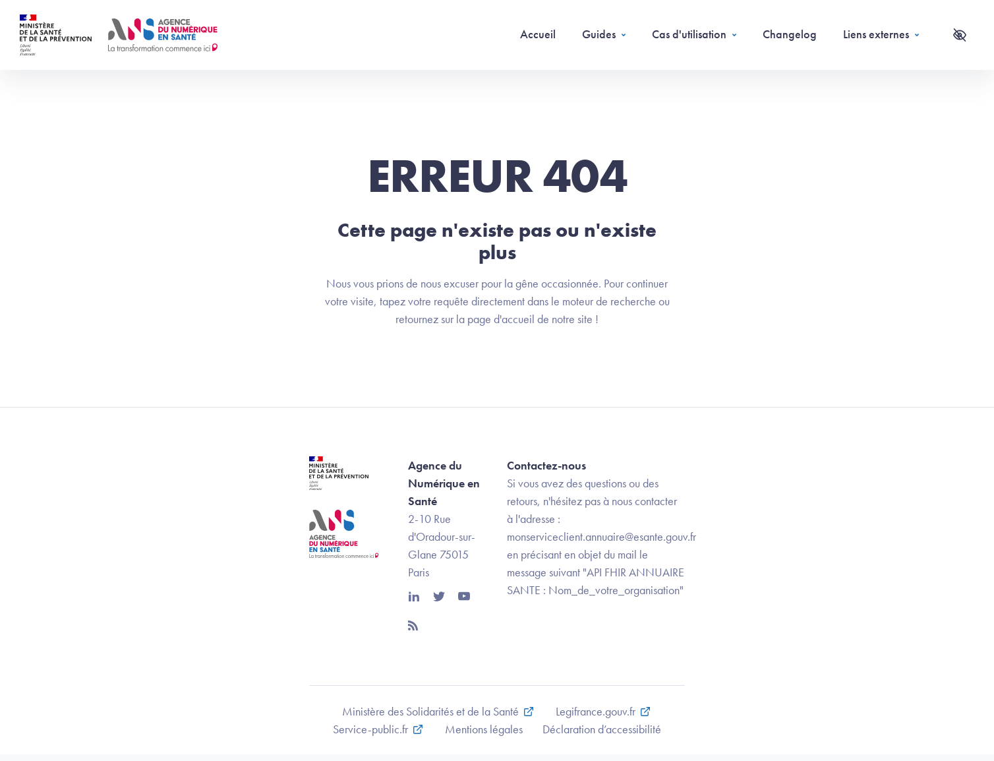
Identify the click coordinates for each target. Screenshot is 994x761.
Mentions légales (484, 729)
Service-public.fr (370, 729)
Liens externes (876, 34)
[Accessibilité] (959, 34)
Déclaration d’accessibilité (601, 729)
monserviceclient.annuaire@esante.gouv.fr (601, 536)
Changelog (790, 34)
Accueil (538, 34)
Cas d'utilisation (689, 34)
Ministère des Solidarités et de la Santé (430, 711)
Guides (599, 34)
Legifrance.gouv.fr (595, 711)
